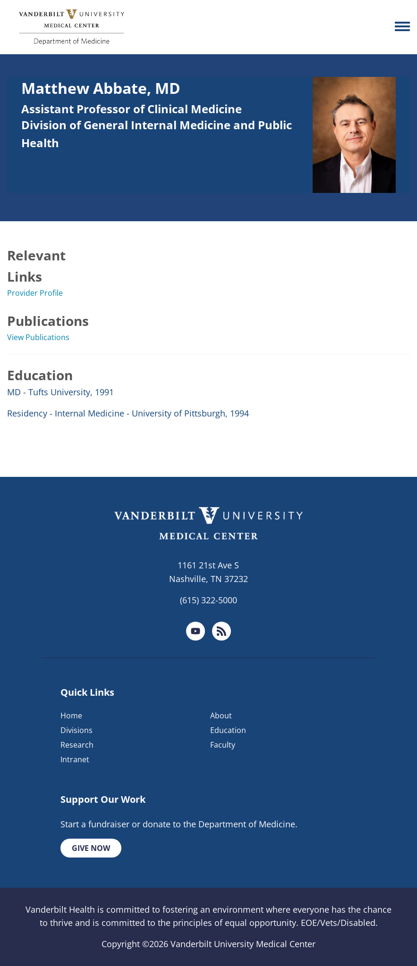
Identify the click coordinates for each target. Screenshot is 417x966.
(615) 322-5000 (208, 600)
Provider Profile (35, 293)
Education (228, 730)
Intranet (74, 759)
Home (71, 715)
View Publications (38, 337)
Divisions (76, 730)
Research (77, 745)
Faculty (222, 745)
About (221, 715)
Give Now (91, 848)
